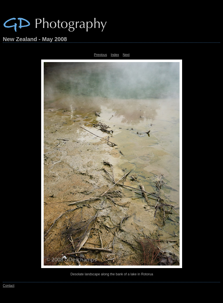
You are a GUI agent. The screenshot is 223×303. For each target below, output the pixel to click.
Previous (100, 55)
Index (115, 55)
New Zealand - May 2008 (35, 39)
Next (126, 55)
